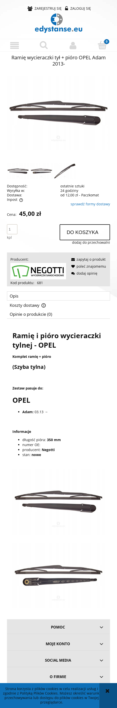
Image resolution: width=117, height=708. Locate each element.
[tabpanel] (58, 467)
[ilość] (12, 229)
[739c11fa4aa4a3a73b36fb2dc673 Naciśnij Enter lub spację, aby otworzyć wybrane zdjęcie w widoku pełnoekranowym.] (58, 113)
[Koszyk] (102, 45)
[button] (14, 45)
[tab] (58, 296)
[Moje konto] (73, 45)
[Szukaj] (44, 45)
